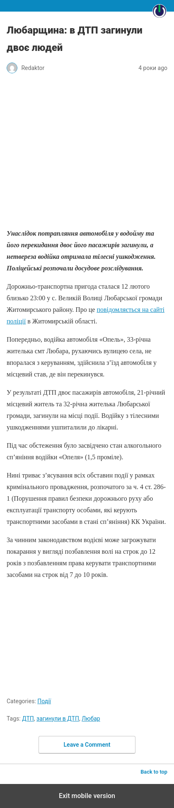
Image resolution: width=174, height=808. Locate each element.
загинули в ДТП (57, 718)
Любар (91, 718)
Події (44, 701)
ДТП (28, 718)
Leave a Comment (87, 744)
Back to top (153, 772)
